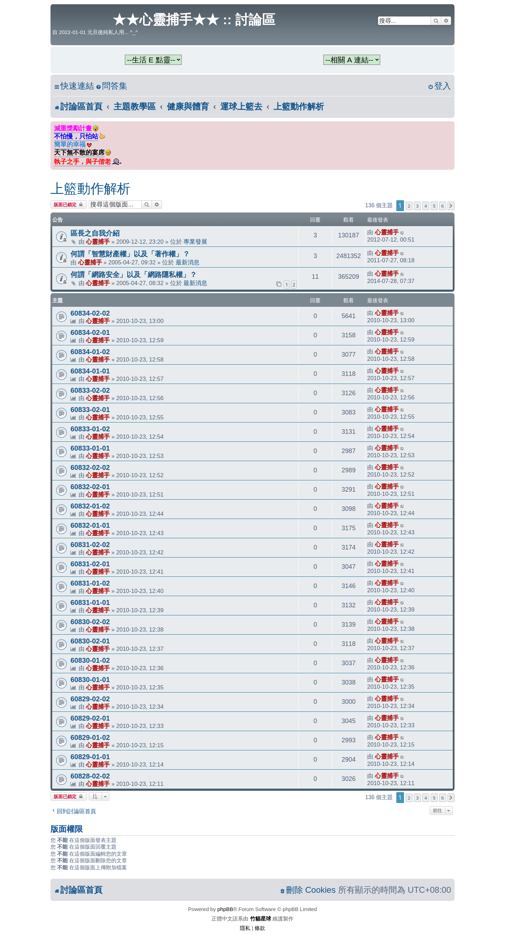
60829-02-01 (90, 718)
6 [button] (442, 206)
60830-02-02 (90, 622)
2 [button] (409, 206)
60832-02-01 (90, 487)
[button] (450, 206)
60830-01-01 (90, 679)
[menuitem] (111, 86)
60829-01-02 (90, 737)
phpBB (225, 909)
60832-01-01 (90, 525)
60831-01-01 (90, 602)
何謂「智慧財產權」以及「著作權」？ (130, 254)
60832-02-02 (90, 467)
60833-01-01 (90, 448)
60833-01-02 (90, 429)
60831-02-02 (90, 544)
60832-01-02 (90, 506)
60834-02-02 (90, 313)
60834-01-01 (90, 371)
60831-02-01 (90, 564)
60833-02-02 (90, 390)
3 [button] (417, 206)
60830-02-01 (90, 641)
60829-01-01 (90, 757)
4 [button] (425, 206)
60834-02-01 (90, 332)
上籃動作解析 (90, 188)
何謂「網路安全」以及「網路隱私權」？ (133, 274)
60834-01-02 (90, 352)
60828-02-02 (90, 776)
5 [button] (434, 206)
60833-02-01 (90, 409)
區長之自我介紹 (95, 233)
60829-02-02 (90, 699)
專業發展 (195, 241)
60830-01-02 (90, 660)
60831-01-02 (90, 583)
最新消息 (188, 262)
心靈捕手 (98, 241)
